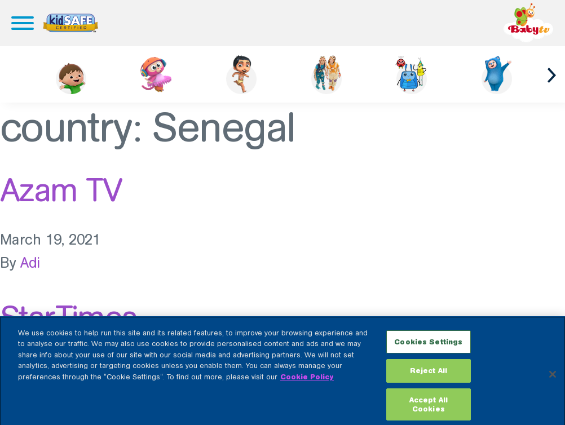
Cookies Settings (428, 346)
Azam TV (61, 190)
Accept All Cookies (428, 409)
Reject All (428, 375)
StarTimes (68, 317)
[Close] (552, 378)
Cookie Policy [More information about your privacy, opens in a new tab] (307, 381)
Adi (30, 263)
